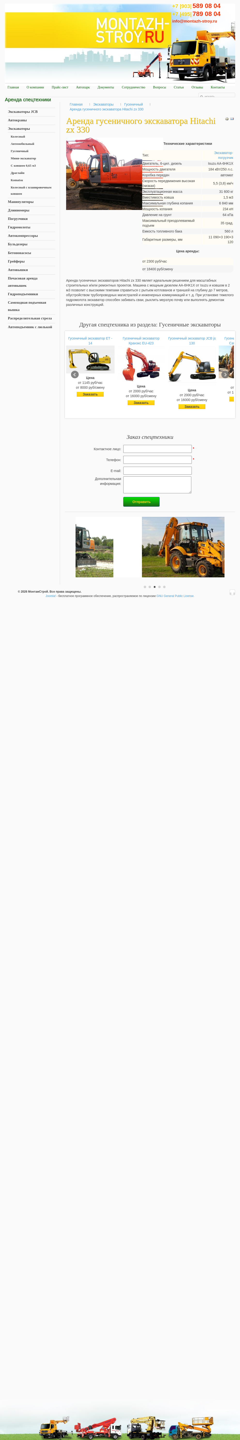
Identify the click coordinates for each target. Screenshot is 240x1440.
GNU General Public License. (175, 596)
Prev (75, 375)
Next (225, 375)
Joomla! (51, 596)
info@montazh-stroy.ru (194, 21)
